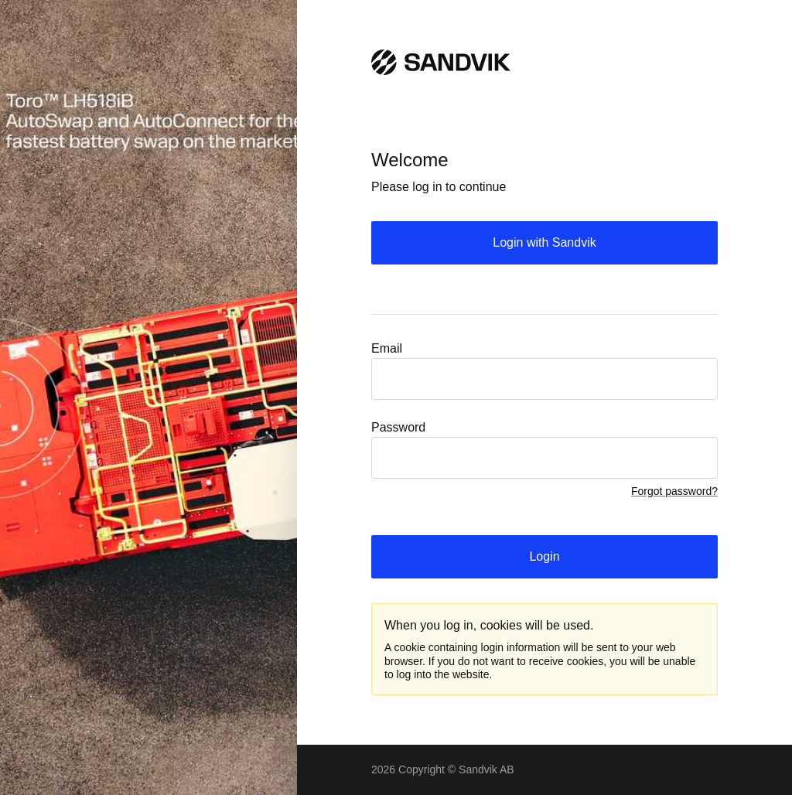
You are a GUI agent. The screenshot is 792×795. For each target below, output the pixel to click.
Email (386, 348)
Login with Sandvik (544, 242)
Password (398, 427)
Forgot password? (674, 491)
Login (544, 556)
